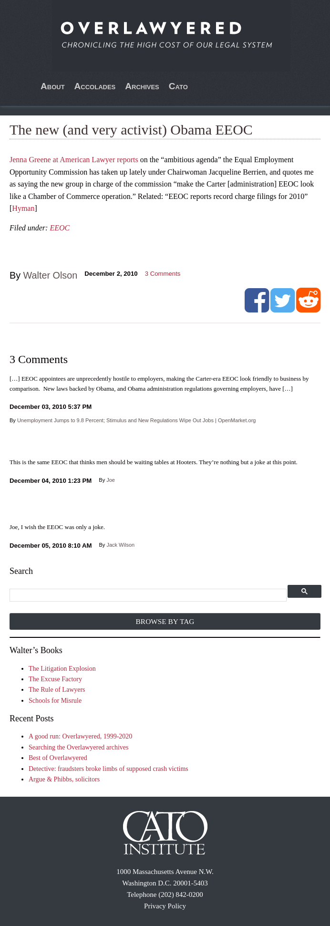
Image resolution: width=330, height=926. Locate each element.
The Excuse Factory (55, 679)
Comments (163, 273)
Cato (178, 86)
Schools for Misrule (55, 700)
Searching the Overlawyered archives (79, 747)
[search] (147, 595)
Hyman (23, 208)
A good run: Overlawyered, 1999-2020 (80, 736)
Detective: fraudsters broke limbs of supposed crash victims (108, 768)
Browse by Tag (165, 621)
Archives (142, 86)
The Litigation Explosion (62, 668)
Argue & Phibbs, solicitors (64, 779)
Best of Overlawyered (58, 757)
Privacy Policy (165, 906)
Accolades (95, 86)
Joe (110, 480)
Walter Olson (50, 275)
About (53, 86)
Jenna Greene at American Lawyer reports (74, 160)
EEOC (60, 228)
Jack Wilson (120, 545)
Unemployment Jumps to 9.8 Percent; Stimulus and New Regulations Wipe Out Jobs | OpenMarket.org (136, 420)
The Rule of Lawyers (57, 689)
